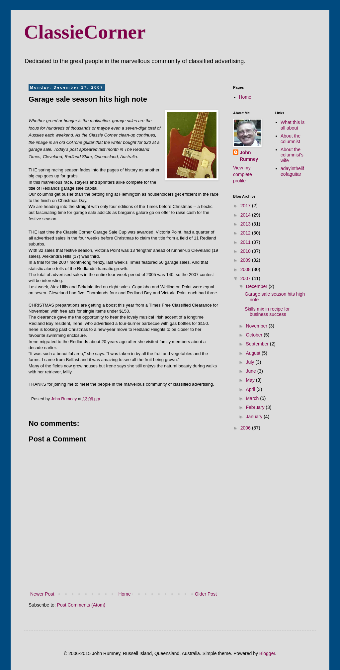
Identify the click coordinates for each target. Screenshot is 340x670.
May (251, 380)
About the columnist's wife (292, 155)
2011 (246, 242)
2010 (246, 251)
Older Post (206, 594)
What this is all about (292, 125)
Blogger (267, 653)
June (251, 371)
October (255, 334)
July (250, 362)
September (258, 343)
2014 (246, 215)
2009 (246, 260)
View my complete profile (242, 174)
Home (124, 594)
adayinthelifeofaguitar (292, 171)
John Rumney (249, 156)
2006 (246, 428)
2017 (246, 205)
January (255, 416)
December (257, 286)
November (257, 326)
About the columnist (290, 138)
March (253, 398)
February (256, 407)
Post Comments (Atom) (81, 605)
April (251, 389)
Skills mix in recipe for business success (267, 311)
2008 (246, 269)
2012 (246, 233)
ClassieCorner (85, 32)
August (253, 353)
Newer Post (42, 594)
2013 (246, 224)
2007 (246, 278)
